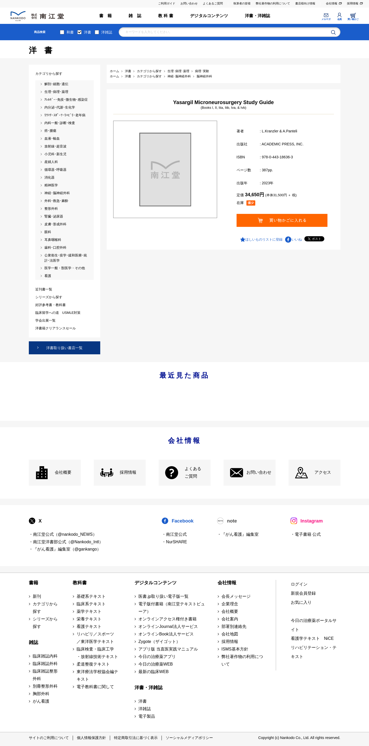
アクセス (322, 472)
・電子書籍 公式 (306, 534)
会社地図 (230, 634)
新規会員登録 (303, 593)
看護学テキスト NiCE (312, 638)
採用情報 (352, 3)
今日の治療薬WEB (155, 664)
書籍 (33, 582)
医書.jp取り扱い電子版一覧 (163, 596)
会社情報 (331, 3)
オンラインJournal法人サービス (168, 626)
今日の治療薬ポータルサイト (314, 625)
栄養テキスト (89, 619)
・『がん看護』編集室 (238, 534)
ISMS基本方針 (235, 649)
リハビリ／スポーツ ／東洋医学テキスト (95, 638)
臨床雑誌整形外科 (45, 675)
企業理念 (230, 604)
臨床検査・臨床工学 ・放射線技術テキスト (97, 653)
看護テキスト (89, 626)
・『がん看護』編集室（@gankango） (65, 549)
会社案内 (230, 619)
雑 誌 (135, 15)
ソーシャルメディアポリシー (189, 738)
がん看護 (41, 701)
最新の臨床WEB (153, 671)
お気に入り (301, 602)
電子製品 (146, 716)
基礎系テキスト (91, 596)
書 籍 (105, 15)
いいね (297, 239)
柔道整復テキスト (93, 664)
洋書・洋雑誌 (257, 15)
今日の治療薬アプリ (157, 656)
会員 (339, 19)
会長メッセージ (236, 596)
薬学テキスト (89, 611)
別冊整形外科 (45, 686)
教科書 (80, 582)
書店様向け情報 (305, 3)
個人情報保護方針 (91, 738)
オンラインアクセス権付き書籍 (167, 619)
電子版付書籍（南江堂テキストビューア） (171, 608)
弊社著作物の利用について (273, 3)
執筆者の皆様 (242, 3)
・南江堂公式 (174, 534)
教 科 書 (165, 15)
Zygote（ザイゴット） (159, 641)
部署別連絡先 (234, 626)
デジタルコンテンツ (209, 15)
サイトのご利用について (49, 738)
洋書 (87, 32)
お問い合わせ (189, 3)
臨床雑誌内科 (45, 656)
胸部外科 (41, 693)
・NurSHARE (174, 542)
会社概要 (63, 472)
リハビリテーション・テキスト (314, 652)
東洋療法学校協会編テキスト (97, 675)
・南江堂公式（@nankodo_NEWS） (63, 534)
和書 (70, 32)
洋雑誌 (106, 32)
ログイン (299, 584)
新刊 (37, 596)
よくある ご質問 (193, 472)
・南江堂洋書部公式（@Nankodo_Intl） (66, 542)
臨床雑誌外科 (45, 663)
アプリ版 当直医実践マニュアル (168, 649)
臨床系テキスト (91, 604)
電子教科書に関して (95, 686)
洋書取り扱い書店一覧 (64, 348)
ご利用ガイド (166, 3)
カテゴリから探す (45, 608)
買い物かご (353, 19)
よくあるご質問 (213, 3)
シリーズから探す (45, 623)
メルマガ (325, 19)
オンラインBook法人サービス (165, 634)
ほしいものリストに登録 (264, 239)
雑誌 (33, 642)
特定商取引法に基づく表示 (136, 738)
